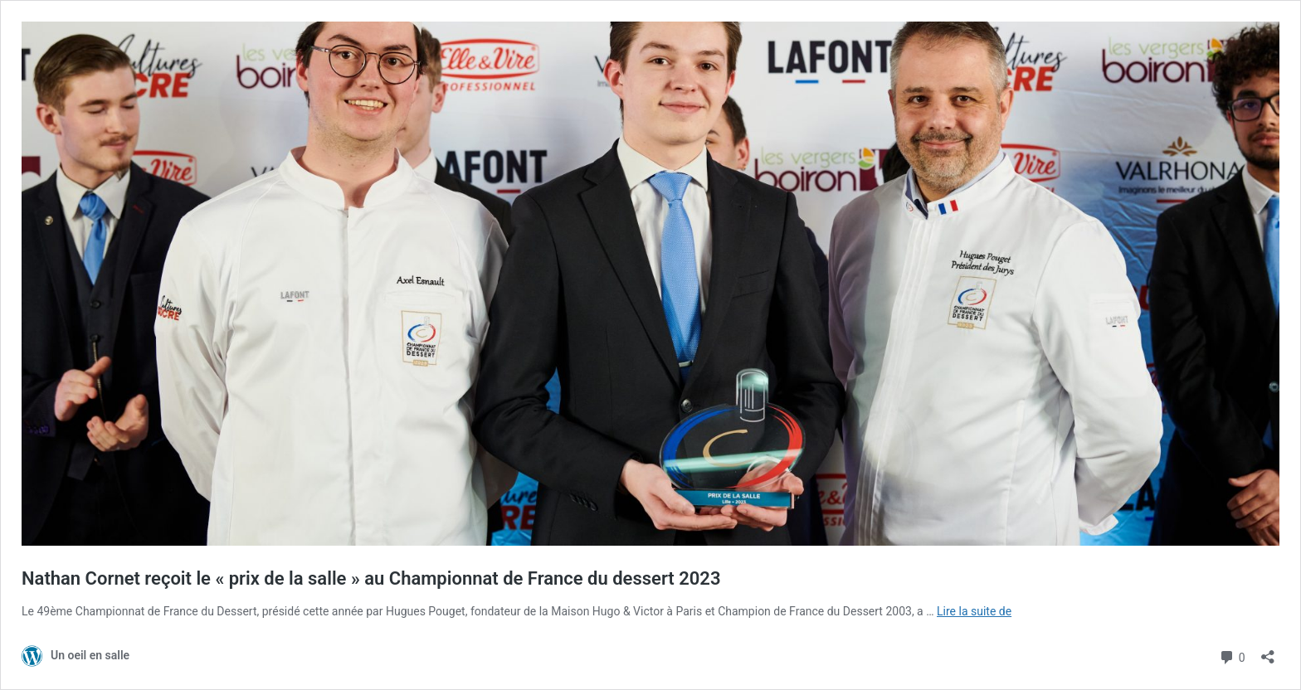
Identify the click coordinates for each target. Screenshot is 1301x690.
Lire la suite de (974, 611)
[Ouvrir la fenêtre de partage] (1267, 651)
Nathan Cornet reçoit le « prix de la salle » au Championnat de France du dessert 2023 (371, 578)
